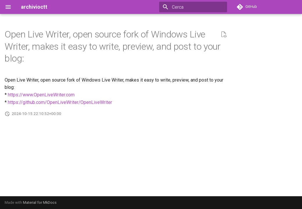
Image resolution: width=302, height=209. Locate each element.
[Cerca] (193, 7)
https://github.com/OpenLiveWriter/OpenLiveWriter (60, 102)
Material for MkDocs (40, 202)
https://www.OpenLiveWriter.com (41, 95)
